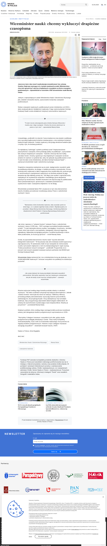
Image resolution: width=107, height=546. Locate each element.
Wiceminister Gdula (24, 257)
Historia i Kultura (14, 11)
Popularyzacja (45, 13)
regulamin (42, 445)
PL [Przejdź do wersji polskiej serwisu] (102, 4)
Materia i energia (57, 11)
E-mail (35, 438)
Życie (40, 11)
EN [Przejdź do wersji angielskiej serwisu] (105, 5)
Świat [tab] (104, 39)
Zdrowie (34, 11)
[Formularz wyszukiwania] (74, 5)
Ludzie (79, 13)
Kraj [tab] (100, 39)
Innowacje (20, 13)
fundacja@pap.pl (75, 529)
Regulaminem (59, 420)
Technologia (69, 11)
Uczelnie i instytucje (19, 19)
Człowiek (25, 11)
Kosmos (3, 11)
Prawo (36, 13)
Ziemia (46, 11)
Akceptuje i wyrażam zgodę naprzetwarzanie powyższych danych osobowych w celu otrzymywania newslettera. (54, 446)
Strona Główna (89, 18)
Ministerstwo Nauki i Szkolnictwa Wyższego (33, 342)
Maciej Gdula (55, 342)
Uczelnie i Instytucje (8, 13)
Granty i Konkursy (58, 13)
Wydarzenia (71, 13)
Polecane (89, 177)
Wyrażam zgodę (43, 536)
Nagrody (29, 13)
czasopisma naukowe (26, 348)
